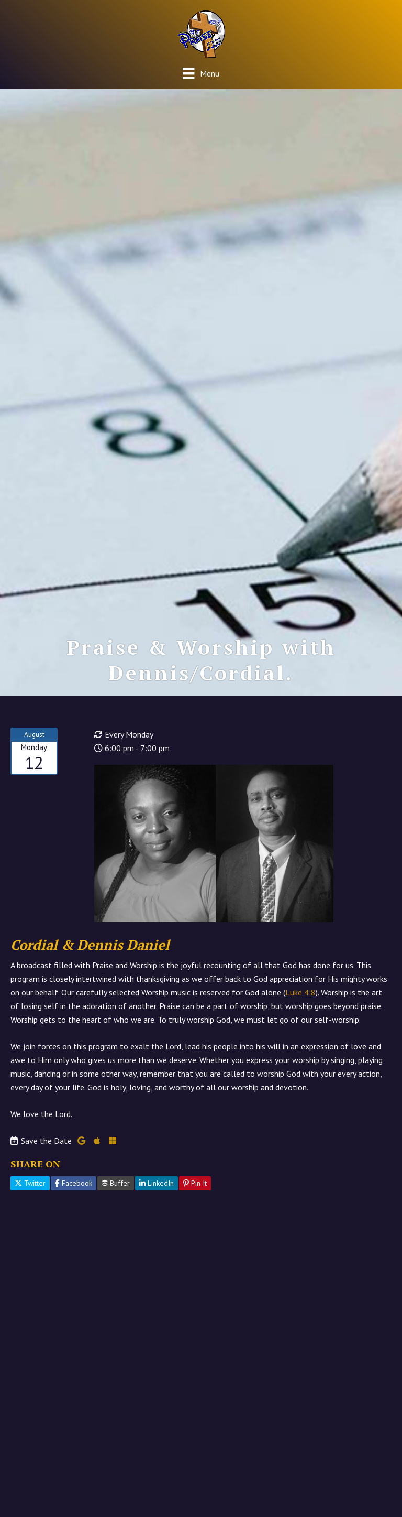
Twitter (30, 1183)
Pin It (195, 1183)
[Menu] (200, 73)
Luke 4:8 (300, 992)
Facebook (73, 1183)
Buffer (116, 1183)
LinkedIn (156, 1183)
